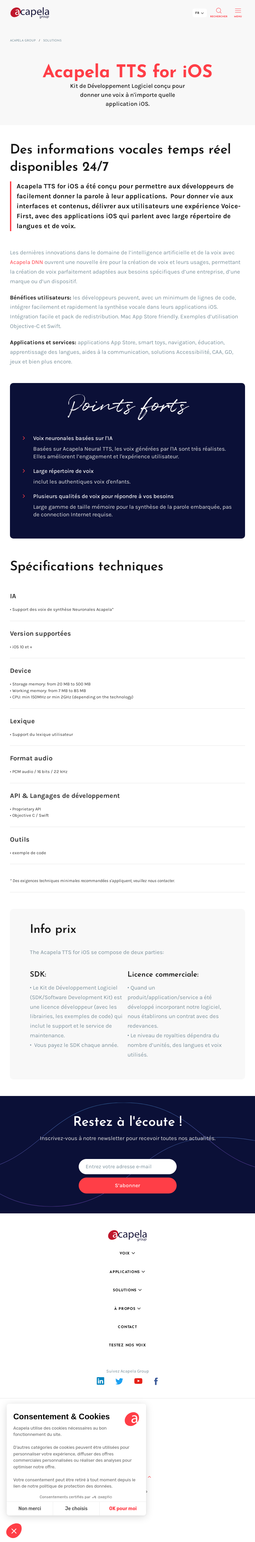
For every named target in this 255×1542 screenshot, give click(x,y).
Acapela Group (23, 40)
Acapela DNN (26, 262)
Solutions (52, 40)
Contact (127, 1327)
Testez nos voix (127, 1345)
